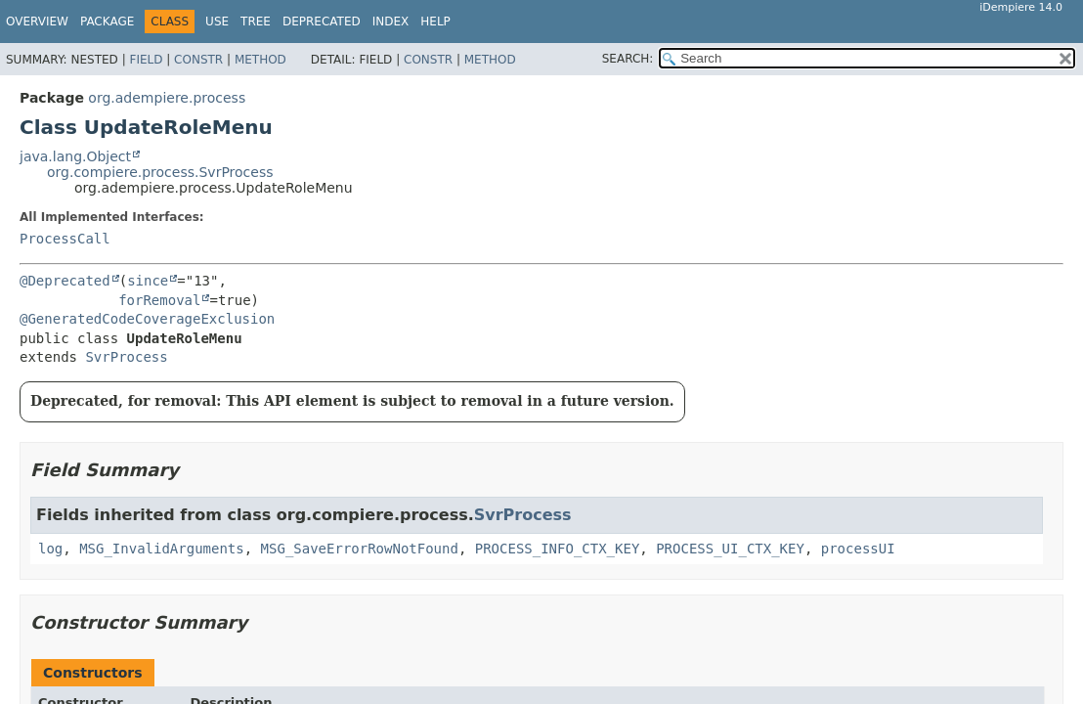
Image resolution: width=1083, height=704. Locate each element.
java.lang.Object (75, 156)
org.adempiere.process (166, 98)
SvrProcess (126, 357)
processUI (858, 548)
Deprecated (321, 21)
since (147, 280)
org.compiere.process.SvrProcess (160, 172)
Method (260, 59)
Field (145, 59)
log (50, 548)
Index (391, 21)
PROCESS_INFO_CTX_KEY (557, 548)
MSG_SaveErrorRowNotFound (359, 548)
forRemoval (159, 300)
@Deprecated (65, 280)
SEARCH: (628, 59)
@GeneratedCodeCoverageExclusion (147, 319)
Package (107, 21)
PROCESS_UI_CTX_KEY (730, 548)
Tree (255, 21)
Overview (37, 21)
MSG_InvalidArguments (161, 548)
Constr (198, 59)
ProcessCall (65, 238)
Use (217, 21)
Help (435, 21)
